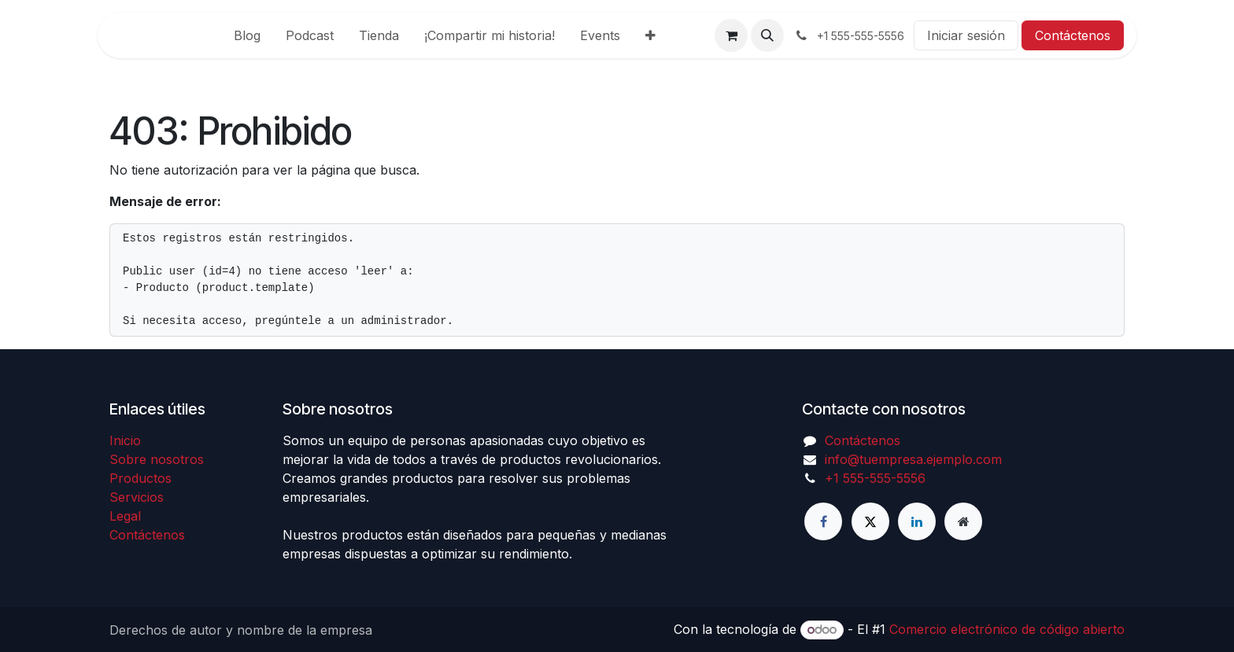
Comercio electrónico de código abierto (1007, 629)
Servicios (136, 497)
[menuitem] (247, 35)
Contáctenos (1072, 35)
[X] (870, 521)
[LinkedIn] (917, 521)
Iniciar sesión (966, 35)
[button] (767, 35)
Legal (125, 516)
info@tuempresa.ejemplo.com (913, 459)
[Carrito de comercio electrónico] (731, 35)
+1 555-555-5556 (875, 478)
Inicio (125, 440)
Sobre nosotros (156, 459)
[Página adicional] (963, 521)
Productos (140, 478)
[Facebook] (823, 521)
